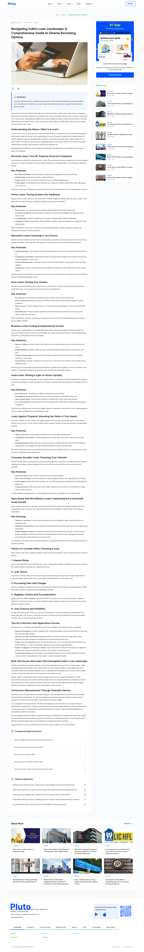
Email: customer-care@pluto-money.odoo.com (25, 914)
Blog (63, 15)
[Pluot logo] (51, 905)
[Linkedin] (18, 88)
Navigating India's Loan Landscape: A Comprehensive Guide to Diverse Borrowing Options (78, 15)
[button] (50, 3)
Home (57, 15)
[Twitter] (13, 88)
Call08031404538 (16, 917)
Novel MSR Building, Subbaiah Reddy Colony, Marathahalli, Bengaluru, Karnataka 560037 (29, 910)
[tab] (17, 927)
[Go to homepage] (12, 4)
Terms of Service (127, 947)
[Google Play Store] (96, 914)
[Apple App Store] (104, 914)
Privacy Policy (115, 947)
